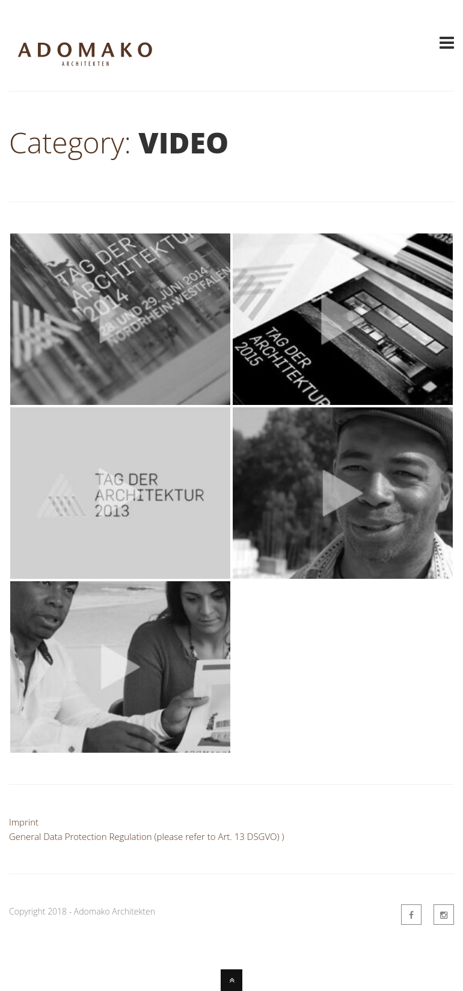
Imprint (23, 822)
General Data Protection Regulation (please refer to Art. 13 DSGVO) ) (146, 836)
